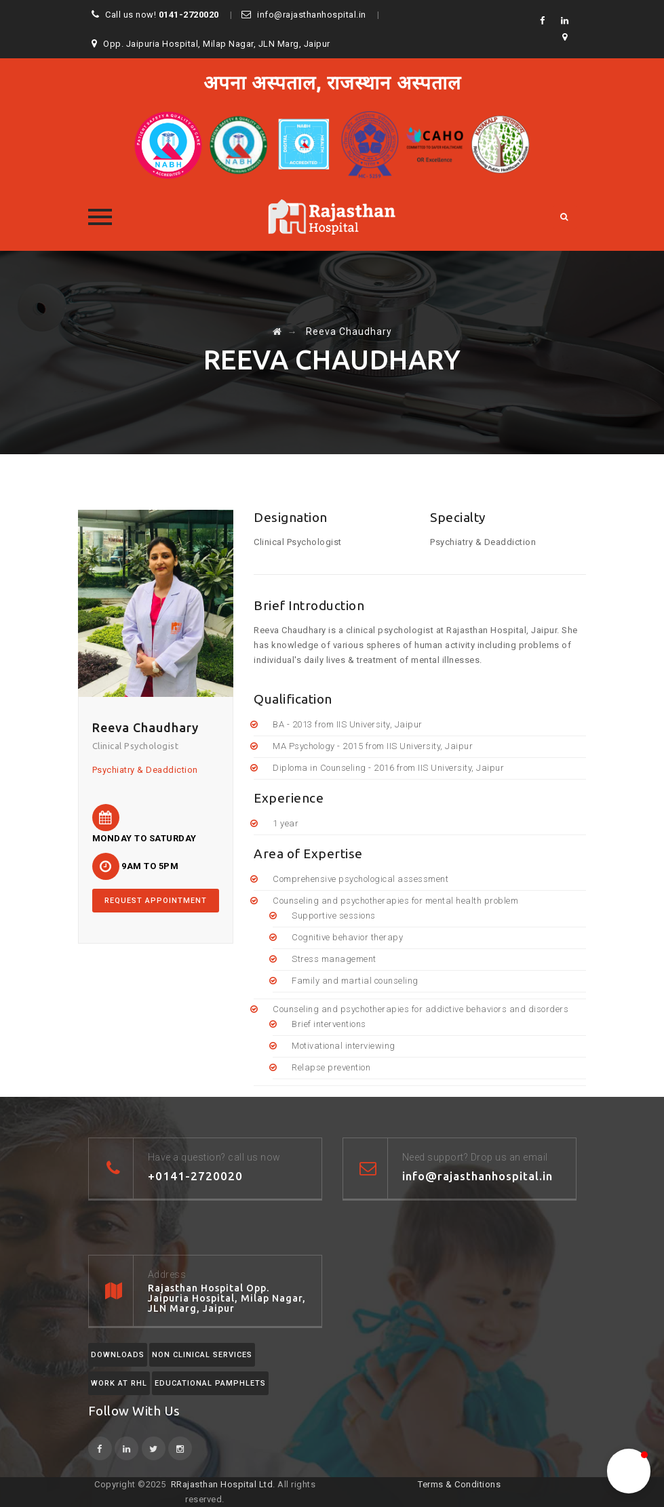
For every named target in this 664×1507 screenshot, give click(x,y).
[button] (628, 1471)
